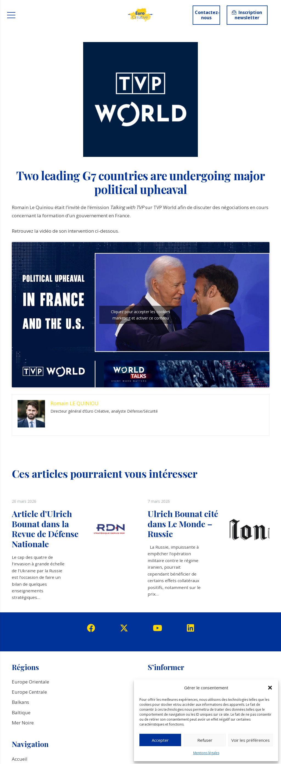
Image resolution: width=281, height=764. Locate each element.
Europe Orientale (30, 682)
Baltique (21, 712)
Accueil (19, 759)
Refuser (204, 740)
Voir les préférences (250, 740)
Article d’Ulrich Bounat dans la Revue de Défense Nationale (45, 528)
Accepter (160, 740)
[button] (270, 687)
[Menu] (11, 15)
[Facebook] (91, 628)
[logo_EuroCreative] (140, 15)
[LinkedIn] (190, 628)
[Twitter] (124, 628)
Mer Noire (23, 722)
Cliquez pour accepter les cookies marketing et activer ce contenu (140, 315)
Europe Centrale (29, 692)
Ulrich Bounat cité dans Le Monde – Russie (183, 523)
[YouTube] (157, 628)
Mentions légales (206, 753)
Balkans (20, 702)
